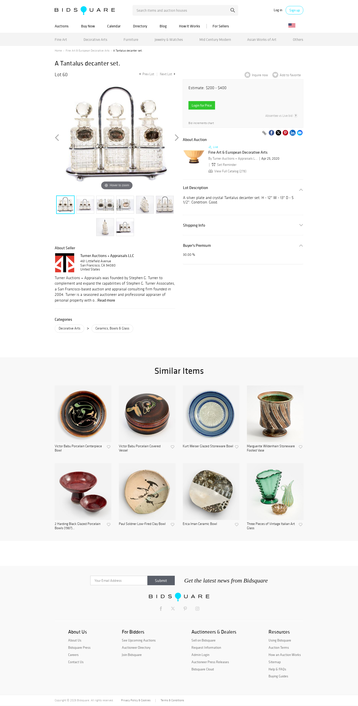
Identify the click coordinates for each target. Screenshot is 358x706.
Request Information (206, 647)
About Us (74, 640)
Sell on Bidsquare (203, 640)
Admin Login (200, 654)
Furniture (131, 39)
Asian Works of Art (261, 39)
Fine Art (61, 39)
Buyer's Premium (197, 245)
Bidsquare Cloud (202, 669)
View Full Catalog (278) (227, 171)
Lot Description (195, 187)
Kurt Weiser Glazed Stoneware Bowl (208, 446)
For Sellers (221, 26)
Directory (140, 26)
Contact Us (76, 662)
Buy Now (88, 26)
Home (58, 50)
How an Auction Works (284, 654)
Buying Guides (278, 676)
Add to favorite (290, 75)
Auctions (62, 26)
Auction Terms (278, 647)
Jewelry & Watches (169, 39)
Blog (163, 26)
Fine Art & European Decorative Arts (87, 50)
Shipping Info (194, 225)
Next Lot (167, 74)
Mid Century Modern (215, 39)
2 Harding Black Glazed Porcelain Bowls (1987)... (77, 526)
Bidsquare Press (79, 647)
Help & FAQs (277, 669)
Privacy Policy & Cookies (135, 700)
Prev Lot (146, 74)
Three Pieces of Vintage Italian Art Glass (271, 526)
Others (298, 39)
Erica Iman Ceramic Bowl (200, 524)
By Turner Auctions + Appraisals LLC (233, 158)
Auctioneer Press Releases (210, 662)
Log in (278, 10)
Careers (73, 654)
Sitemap (274, 662)
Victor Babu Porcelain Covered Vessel (140, 448)
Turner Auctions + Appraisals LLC (107, 255)
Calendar (114, 26)
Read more (106, 300)
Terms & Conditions (172, 700)
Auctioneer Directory (136, 647)
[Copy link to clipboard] (264, 133)
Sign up (294, 10)
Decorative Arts (95, 39)
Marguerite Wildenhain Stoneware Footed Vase (271, 448)
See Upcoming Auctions (139, 640)
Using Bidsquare (279, 640)
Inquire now (260, 75)
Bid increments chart (201, 123)
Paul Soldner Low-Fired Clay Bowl (142, 524)
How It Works (189, 26)
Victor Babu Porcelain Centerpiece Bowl (78, 448)
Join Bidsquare (132, 654)
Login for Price (202, 105)
